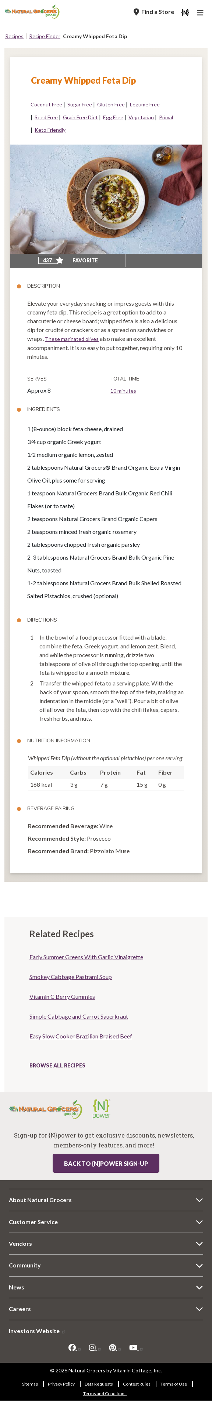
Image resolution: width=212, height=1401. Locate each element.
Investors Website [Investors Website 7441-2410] (37, 1330)
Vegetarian (141, 117)
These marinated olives (72, 339)
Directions (42, 619)
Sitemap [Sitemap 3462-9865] (30, 1384)
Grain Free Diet (80, 117)
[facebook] (75, 1348)
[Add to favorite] (59, 261)
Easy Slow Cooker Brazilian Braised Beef (80, 1036)
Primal (166, 117)
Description (43, 286)
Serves (37, 378)
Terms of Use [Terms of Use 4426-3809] (173, 1384)
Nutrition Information (58, 740)
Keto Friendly (50, 130)
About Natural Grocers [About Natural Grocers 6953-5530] (40, 1199)
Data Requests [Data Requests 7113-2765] (99, 1384)
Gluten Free (111, 104)
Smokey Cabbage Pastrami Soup (70, 976)
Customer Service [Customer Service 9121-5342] (33, 1221)
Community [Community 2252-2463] (25, 1265)
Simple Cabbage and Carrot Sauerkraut (78, 1016)
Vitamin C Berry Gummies (62, 996)
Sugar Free (79, 104)
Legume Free (145, 104)
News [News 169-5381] (16, 1287)
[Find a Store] (154, 11)
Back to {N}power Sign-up (106, 1163)
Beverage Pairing (50, 808)
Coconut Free (46, 104)
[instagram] (95, 1348)
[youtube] (136, 1348)
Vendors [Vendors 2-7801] (20, 1243)
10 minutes (123, 390)
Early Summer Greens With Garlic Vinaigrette (86, 956)
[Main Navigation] (201, 13)
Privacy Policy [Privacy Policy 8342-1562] (61, 1384)
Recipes (14, 36)
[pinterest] (115, 1348)
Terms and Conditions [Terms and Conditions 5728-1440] (105, 1393)
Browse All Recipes (57, 1065)
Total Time (124, 378)
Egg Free (113, 117)
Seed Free (46, 117)
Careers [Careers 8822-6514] (20, 1308)
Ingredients (43, 409)
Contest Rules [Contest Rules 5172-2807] (137, 1384)
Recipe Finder (44, 36)
